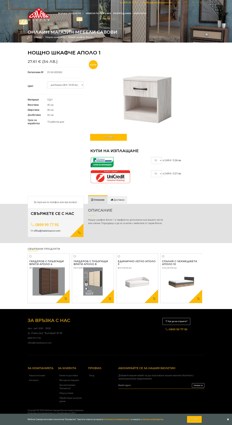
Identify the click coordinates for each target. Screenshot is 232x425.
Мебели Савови (52, 410)
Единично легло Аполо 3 (137, 263)
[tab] (98, 200)
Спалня (38, 37)
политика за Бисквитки (152, 419)
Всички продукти (70, 13)
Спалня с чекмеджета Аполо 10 (179, 263)
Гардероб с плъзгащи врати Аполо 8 (91, 263)
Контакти (140, 13)
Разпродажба (122, 13)
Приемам (194, 419)
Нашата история (37, 375)
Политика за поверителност (41, 413)
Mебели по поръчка (98, 13)
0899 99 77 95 (128, 2)
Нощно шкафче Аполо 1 (81, 37)
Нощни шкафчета (55, 37)
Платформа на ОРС (66, 413)
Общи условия (66, 393)
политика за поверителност (117, 419)
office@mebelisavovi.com (157, 2)
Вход (92, 375)
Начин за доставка (68, 375)
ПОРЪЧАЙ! (108, 137)
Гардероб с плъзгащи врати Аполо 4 (46, 263)
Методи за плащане (69, 380)
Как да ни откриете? (176, 321)
